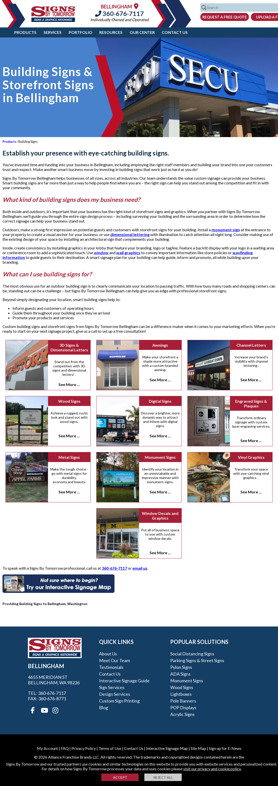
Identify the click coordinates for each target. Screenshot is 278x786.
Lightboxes (181, 694)
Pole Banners (183, 701)
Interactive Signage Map (167, 748)
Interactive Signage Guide (124, 680)
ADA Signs (180, 674)
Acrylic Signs (182, 714)
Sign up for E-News (225, 748)
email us (139, 568)
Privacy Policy (83, 748)
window (101, 252)
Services (52, 32)
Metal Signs (69, 457)
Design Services (114, 694)
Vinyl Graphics (251, 457)
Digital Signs (160, 401)
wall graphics (128, 252)
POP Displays (183, 707)
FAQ (65, 748)
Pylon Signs (181, 667)
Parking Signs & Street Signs (197, 660)
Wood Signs (69, 401)
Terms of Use (110, 748)
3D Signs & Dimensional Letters (69, 347)
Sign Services (111, 687)
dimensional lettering (130, 234)
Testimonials (111, 667)
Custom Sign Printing (119, 701)
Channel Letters (251, 345)
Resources (110, 32)
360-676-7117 (119, 13)
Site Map (198, 748)
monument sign (226, 229)
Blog (103, 707)
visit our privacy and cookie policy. (212, 768)
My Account (47, 748)
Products (25, 32)
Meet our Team (114, 660)
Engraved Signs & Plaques (251, 403)
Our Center (142, 32)
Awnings (160, 345)
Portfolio (80, 32)
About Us (108, 653)
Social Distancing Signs (192, 653)
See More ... (69, 384)
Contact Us (175, 32)
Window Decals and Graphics (160, 515)
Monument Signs (160, 457)
